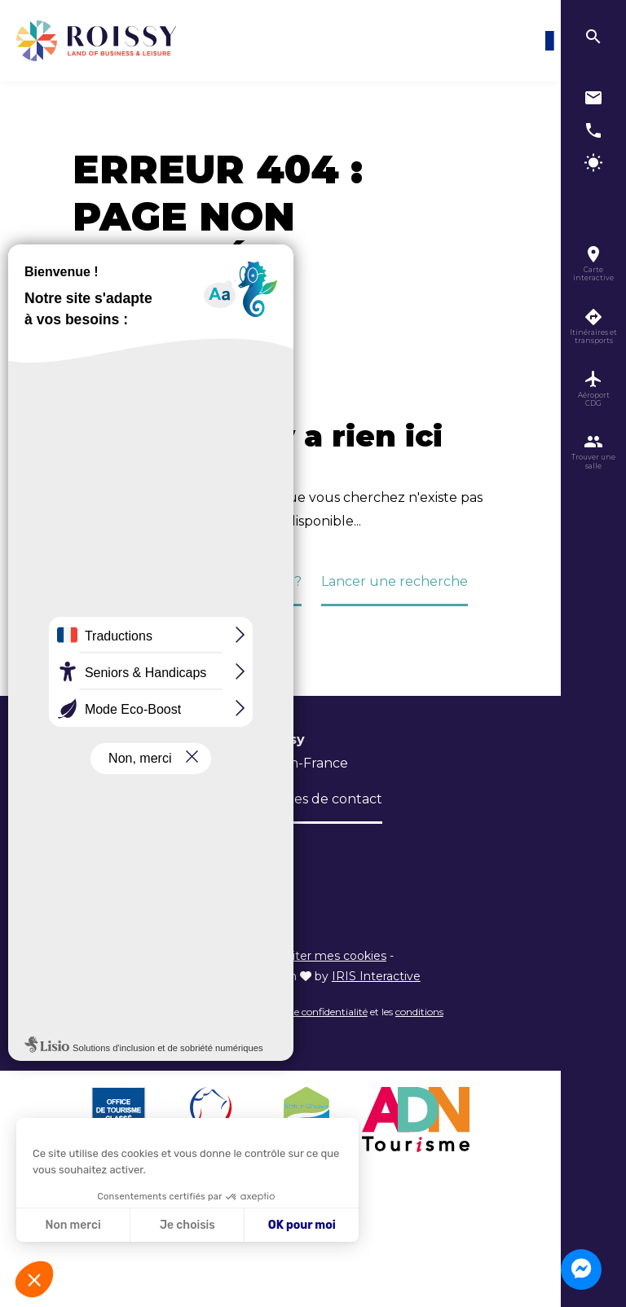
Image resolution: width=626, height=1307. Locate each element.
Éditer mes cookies (331, 955)
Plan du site (106, 955)
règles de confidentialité (313, 1012)
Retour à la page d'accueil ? (211, 581)
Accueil (89, 337)
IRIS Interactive (376, 976)
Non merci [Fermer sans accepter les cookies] (72, 1225)
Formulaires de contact (306, 799)
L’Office (97, 799)
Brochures (175, 799)
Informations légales (208, 955)
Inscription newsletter (144, 848)
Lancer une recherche (394, 581)
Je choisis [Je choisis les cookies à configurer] (187, 1225)
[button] (34, 1279)
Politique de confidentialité (149, 976)
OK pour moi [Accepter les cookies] (302, 1225)
